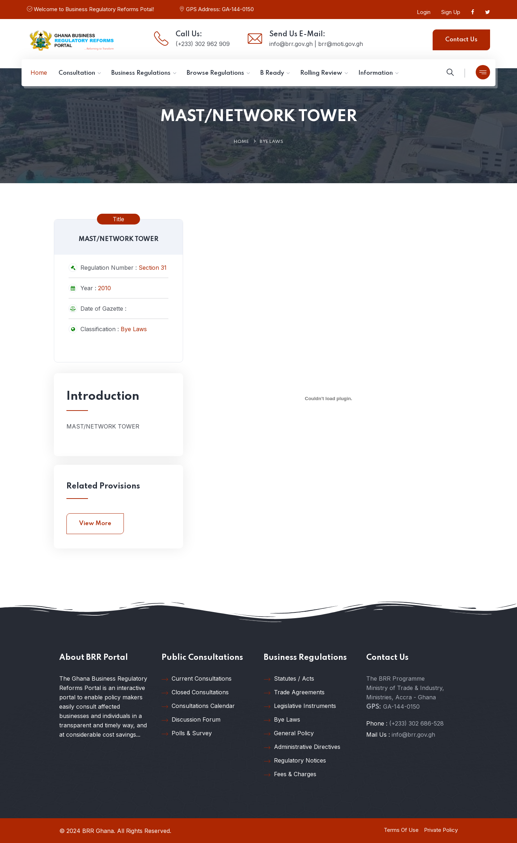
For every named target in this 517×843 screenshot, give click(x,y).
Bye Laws (271, 141)
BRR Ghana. (98, 830)
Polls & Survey (187, 733)
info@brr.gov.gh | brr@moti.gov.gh (316, 43)
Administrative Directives (302, 747)
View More (95, 523)
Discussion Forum (191, 719)
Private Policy (441, 829)
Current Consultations (197, 679)
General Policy (289, 733)
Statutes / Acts (289, 679)
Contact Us (461, 40)
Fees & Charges (290, 774)
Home (241, 141)
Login (423, 12)
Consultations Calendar (198, 706)
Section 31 (153, 267)
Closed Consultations (195, 692)
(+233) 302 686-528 (416, 723)
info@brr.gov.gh (413, 734)
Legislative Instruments (300, 706)
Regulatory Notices (295, 760)
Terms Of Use (401, 829)
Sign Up (450, 12)
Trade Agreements (294, 692)
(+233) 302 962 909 (203, 43)
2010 (104, 288)
